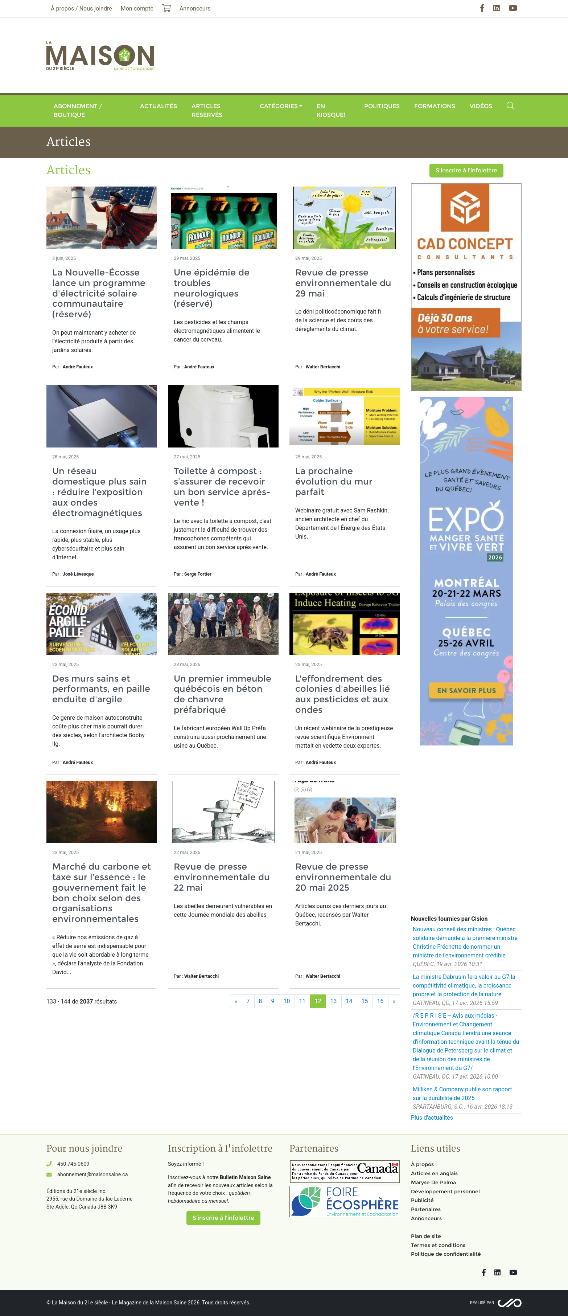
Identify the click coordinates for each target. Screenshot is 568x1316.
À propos (422, 1164)
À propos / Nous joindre (81, 8)
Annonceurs (426, 1218)
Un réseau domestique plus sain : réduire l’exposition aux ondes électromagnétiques (99, 492)
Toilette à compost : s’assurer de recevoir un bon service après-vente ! (222, 486)
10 (287, 1001)
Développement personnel (445, 1191)
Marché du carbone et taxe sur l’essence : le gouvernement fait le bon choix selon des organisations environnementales (101, 892)
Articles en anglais (434, 1173)
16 (380, 1001)
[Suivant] (394, 1001)
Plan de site (426, 1236)
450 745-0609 (73, 1164)
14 (349, 1001)
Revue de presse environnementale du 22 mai (222, 877)
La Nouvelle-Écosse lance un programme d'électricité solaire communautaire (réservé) (98, 293)
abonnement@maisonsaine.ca (92, 1175)
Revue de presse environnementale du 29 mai (343, 283)
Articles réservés (207, 110)
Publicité (422, 1200)
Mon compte (137, 8)
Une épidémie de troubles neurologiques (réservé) (212, 288)
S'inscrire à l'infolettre (466, 170)
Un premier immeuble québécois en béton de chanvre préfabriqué (222, 694)
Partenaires (426, 1209)
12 (318, 1001)
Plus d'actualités (432, 1117)
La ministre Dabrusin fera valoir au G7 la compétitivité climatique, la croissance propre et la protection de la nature (464, 985)
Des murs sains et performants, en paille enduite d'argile (101, 689)
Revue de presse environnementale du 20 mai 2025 (343, 877)
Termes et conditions (438, 1245)
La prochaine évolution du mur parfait (334, 481)
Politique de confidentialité (446, 1254)
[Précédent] (236, 1001)
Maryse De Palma (433, 1182)
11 (302, 1001)
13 (333, 1001)
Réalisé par (482, 1302)
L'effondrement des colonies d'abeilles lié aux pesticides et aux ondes (342, 694)
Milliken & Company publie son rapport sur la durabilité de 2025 (462, 1094)
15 (365, 1001)
